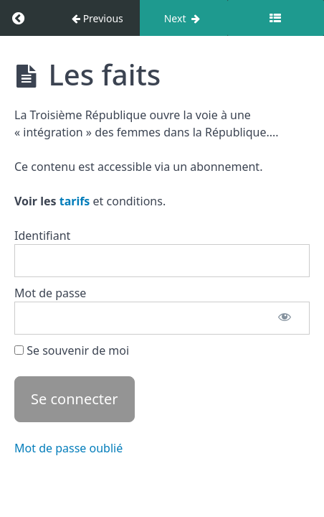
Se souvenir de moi (71, 350)
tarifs (74, 201)
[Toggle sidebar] (275, 18)
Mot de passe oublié (68, 448)
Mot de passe (50, 293)
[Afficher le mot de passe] (284, 318)
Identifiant (42, 235)
